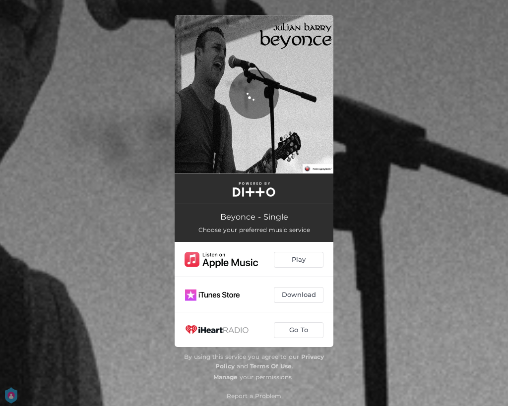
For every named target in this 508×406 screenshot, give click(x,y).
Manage (225, 377)
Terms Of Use (271, 366)
